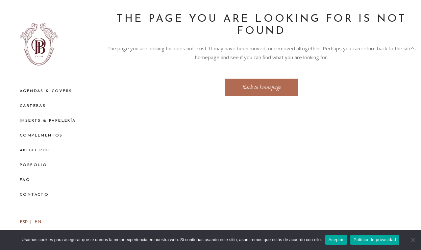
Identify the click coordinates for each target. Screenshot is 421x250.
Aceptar (336, 239)
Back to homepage (261, 87)
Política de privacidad (375, 239)
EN (38, 222)
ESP (24, 222)
